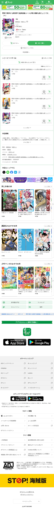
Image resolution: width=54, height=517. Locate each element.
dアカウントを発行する (27, 492)
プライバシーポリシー (7, 445)
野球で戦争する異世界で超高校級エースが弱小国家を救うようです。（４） (31, 114)
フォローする (27, 22)
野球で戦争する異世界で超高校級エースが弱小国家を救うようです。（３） (31, 99)
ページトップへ (27, 501)
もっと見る (47, 186)
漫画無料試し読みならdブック (8, 314)
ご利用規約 (4, 440)
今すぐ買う (41, 43)
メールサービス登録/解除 (8, 421)
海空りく (23, 21)
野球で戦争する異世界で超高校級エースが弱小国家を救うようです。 (26, 157)
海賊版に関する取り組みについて (11, 454)
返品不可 (17, 36)
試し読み (9, 37)
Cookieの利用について (35, 450)
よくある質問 (32, 421)
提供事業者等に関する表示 (36, 440)
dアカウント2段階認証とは (9, 450)
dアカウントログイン (7, 430)
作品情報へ (26, 52)
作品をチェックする (28, 48)
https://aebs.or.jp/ (22, 468)
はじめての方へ (7, 416)
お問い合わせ (5, 425)
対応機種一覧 (32, 416)
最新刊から (49, 66)
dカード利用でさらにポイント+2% (22, 34)
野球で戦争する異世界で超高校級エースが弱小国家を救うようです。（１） (31, 70)
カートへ (16, 43)
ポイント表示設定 (33, 425)
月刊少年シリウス (12, 154)
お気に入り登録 (48, 58)
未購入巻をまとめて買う (28, 62)
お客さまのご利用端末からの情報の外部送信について (38, 454)
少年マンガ (11, 152)
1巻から (43, 66)
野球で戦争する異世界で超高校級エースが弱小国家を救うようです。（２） (31, 85)
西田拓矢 (17, 21)
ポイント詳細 (19, 31)
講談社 (9, 149)
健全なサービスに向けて (35, 445)
